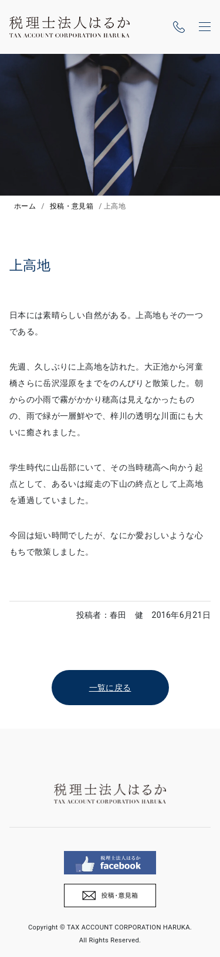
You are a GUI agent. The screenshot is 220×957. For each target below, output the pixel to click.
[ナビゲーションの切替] (205, 27)
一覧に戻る (110, 687)
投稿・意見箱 (71, 206)
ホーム (25, 206)
